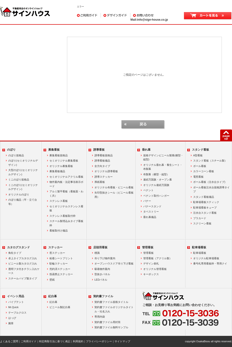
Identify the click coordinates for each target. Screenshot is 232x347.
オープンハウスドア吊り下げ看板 (114, 263)
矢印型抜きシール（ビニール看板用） (114, 194)
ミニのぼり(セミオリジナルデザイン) (23, 187)
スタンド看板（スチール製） (210, 160)
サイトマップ (122, 341)
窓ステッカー (57, 252)
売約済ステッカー (59, 269)
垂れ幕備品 (149, 217)
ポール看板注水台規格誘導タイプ (211, 189)
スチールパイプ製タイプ (22, 278)
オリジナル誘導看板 (106, 171)
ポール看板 (199, 166)
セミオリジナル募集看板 (63, 160)
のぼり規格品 (16, 155)
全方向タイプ (102, 166)
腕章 (10, 323)
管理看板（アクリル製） (157, 258)
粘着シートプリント (61, 258)
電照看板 (198, 176)
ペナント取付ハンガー (156, 195)
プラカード (199, 218)
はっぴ (12, 317)
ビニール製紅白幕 (59, 307)
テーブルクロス (17, 312)
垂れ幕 (146, 149)
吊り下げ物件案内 (104, 258)
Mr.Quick (13, 307)
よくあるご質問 (9, 341)
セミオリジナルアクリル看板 (66, 176)
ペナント (148, 190)
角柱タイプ (14, 252)
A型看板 (198, 155)
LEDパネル (100, 279)
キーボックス (151, 274)
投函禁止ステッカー (61, 274)
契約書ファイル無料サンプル (111, 327)
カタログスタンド (18, 247)
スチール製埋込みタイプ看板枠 (66, 223)
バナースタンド (152, 206)
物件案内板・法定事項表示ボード (66, 184)
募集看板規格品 (58, 155)
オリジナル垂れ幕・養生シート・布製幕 (162, 167)
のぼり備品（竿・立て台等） (22, 201)
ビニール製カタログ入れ (22, 263)
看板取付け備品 (58, 230)
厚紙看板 (99, 181)
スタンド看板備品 (203, 196)
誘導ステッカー (103, 176)
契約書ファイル (103, 296)
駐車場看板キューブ (205, 207)
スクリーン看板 (202, 223)
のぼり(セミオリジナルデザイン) (23, 162)
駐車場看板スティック (206, 202)
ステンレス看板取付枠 (62, 215)
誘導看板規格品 (103, 155)
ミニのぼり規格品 (18, 179)
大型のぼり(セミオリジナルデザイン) (23, 172)
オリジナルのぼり (18, 194)
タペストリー (151, 211)
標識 (97, 252)
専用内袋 (99, 316)
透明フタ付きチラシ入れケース (24, 271)
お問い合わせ (154, 15)
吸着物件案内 (102, 269)
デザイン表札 (151, 263)
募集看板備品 (57, 171)
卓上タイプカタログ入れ (22, 258)
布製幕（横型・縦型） (156, 174)
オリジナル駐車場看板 (206, 258)
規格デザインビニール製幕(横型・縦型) (163, 157)
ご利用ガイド (89, 15)
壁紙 (52, 279)
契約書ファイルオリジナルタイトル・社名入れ (114, 309)
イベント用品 (15, 296)
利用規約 (78, 341)
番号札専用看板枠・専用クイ (210, 263)
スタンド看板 (200, 149)
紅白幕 (52, 296)
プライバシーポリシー (99, 341)
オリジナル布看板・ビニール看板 (114, 187)
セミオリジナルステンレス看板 (66, 208)
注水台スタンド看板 (205, 212)
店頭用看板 (100, 247)
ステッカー (55, 247)
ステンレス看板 (58, 200)
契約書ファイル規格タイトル (111, 302)
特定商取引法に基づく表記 (54, 341)
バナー (147, 200)
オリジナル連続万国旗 (156, 185)
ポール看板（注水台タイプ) (209, 181)
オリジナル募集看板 (61, 166)
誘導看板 (99, 149)
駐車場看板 (199, 247)
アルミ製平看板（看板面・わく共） (66, 193)
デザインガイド (115, 15)
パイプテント (16, 302)
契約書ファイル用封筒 (107, 322)
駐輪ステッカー (58, 263)
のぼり (11, 149)
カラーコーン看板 (203, 171)
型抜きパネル (102, 274)
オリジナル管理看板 (155, 269)
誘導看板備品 (102, 160)
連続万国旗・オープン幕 (157, 179)
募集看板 (54, 149)
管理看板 (147, 247)
